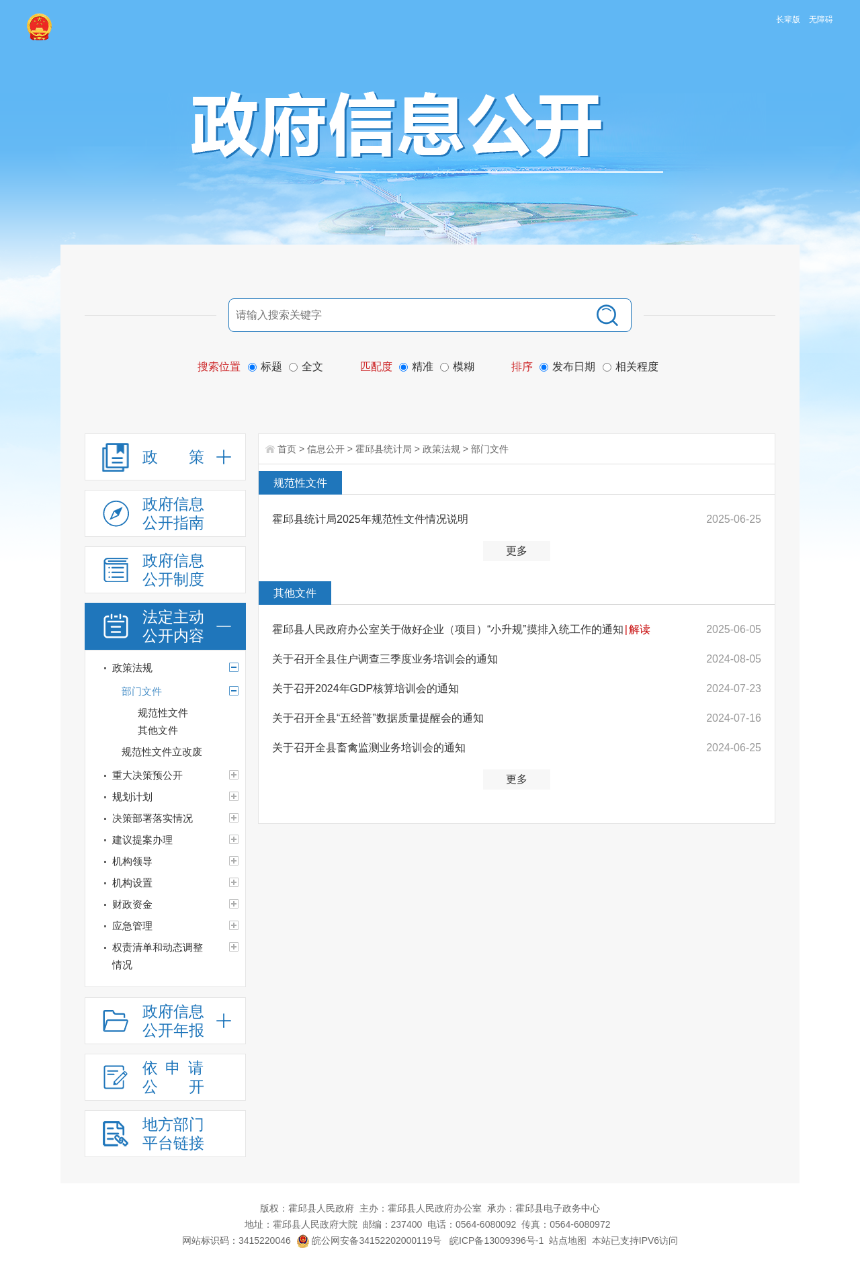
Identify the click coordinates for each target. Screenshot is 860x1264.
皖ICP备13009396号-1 (496, 1240)
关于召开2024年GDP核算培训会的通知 (365, 688)
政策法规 (441, 449)
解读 (639, 629)
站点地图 (568, 1240)
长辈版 (788, 19)
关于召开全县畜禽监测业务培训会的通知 (369, 747)
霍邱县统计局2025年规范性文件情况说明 (370, 519)
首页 (286, 449)
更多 (516, 550)
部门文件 (490, 449)
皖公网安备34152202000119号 (369, 1240)
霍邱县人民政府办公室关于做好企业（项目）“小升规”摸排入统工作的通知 (448, 629)
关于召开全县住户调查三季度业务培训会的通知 (385, 659)
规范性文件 (300, 483)
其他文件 (294, 593)
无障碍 (821, 19)
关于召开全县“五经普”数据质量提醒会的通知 (378, 718)
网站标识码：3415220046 (236, 1240)
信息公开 (326, 449)
